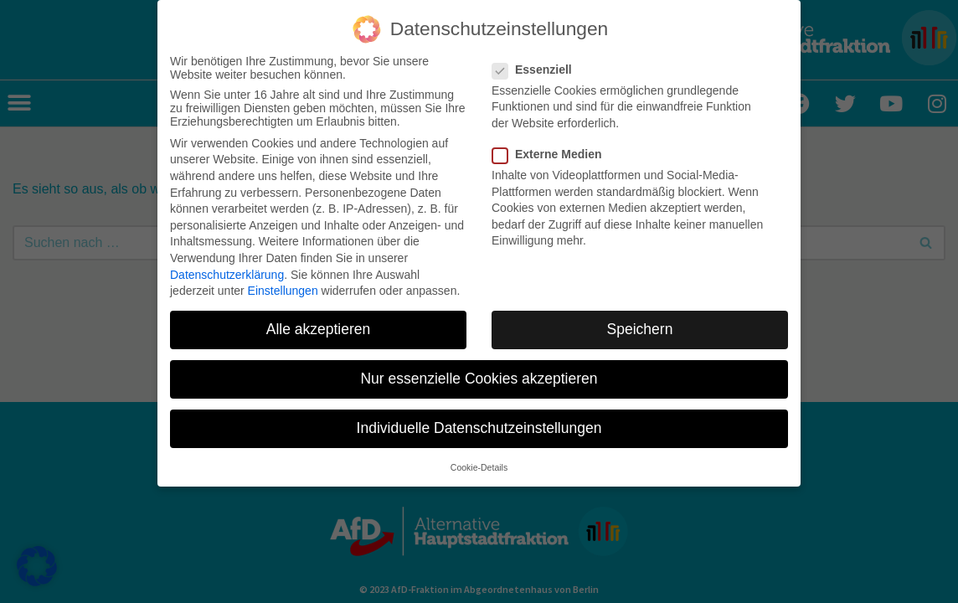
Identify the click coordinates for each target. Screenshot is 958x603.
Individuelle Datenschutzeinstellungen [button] (479, 426)
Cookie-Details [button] (479, 465)
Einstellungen (283, 289)
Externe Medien (552, 152)
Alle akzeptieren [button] (318, 327)
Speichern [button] (640, 327)
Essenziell (537, 67)
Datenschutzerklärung (227, 272)
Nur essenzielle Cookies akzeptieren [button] (478, 376)
